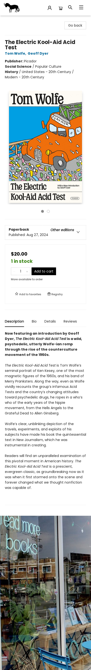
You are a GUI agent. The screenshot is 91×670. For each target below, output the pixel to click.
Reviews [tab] (70, 321)
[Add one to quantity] (27, 271)
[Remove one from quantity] (14, 271)
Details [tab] (50, 321)
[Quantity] (20, 271)
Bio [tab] (34, 321)
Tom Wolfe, (16, 53)
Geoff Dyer (39, 53)
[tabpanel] (45, 418)
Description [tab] (14, 321)
